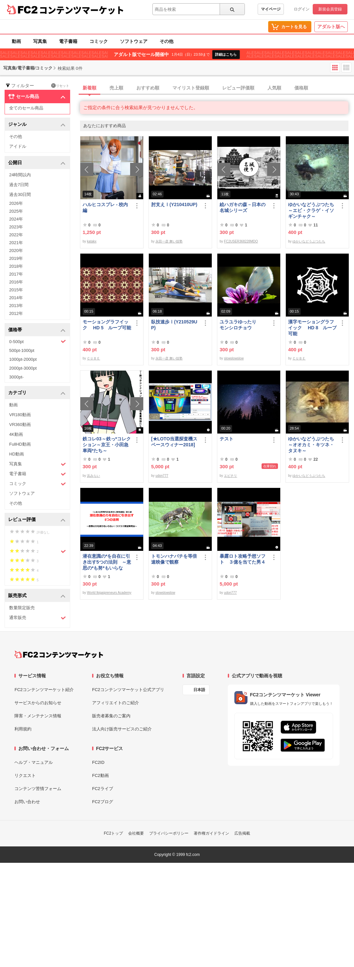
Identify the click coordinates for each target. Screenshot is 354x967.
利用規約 (22, 728)
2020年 (16, 250)
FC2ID (98, 762)
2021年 (16, 242)
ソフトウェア (134, 41)
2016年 (16, 282)
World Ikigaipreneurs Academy (109, 592)
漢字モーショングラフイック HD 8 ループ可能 (312, 327)
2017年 (16, 274)
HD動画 (16, 454)
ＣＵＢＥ (93, 358)
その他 (166, 41)
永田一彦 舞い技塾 (169, 241)
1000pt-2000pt (23, 359)
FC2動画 (100, 775)
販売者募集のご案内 (111, 715)
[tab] (217, 88)
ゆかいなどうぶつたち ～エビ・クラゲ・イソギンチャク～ (312, 210)
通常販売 (37, 618)
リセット (60, 85)
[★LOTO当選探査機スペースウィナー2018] (174, 441)
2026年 (16, 203)
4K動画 (16, 434)
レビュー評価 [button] (37, 520)
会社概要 (136, 833)
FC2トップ (113, 833)
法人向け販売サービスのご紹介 (122, 728)
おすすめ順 (147, 87)
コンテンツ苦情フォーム (37, 788)
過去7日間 (19, 184)
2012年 (16, 313)
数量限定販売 (22, 607)
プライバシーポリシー (168, 833)
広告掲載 (242, 833)
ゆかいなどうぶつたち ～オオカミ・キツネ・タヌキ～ (312, 444)
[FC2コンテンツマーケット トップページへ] (58, 654)
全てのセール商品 (26, 108)
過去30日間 (20, 194)
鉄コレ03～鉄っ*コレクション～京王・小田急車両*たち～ (107, 444)
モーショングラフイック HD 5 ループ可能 (107, 324)
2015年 (16, 289)
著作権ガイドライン (211, 833)
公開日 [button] (37, 163)
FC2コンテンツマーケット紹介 (44, 689)
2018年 (16, 266)
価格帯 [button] (37, 330)
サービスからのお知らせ (37, 702)
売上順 (116, 87)
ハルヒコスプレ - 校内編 (105, 207)
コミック (98, 41)
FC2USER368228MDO (241, 241)
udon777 (161, 475)
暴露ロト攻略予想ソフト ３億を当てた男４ (243, 559)
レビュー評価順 (238, 87)
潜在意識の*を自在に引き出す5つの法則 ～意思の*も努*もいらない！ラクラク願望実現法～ (107, 562)
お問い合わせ (27, 801)
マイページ (271, 9)
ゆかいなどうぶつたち (308, 241)
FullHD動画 (20, 444)
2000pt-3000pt (23, 368)
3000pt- (16, 377)
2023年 (16, 226)
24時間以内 (20, 174)
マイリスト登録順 (190, 87)
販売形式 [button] (37, 596)
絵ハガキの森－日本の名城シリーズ (243, 207)
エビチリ (230, 475)
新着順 (89, 87)
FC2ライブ (102, 788)
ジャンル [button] (37, 125)
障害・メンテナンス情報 (37, 715)
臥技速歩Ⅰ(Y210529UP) (174, 324)
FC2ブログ (102, 801)
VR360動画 (20, 424)
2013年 (16, 305)
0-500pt (37, 341)
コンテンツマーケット (81, 10)
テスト (226, 438)
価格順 (301, 87)
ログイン (301, 9)
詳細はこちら (226, 54)
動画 (16, 41)
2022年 (16, 234)
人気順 (274, 87)
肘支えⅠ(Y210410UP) (174, 204)
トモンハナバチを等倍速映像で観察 (174, 559)
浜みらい (93, 475)
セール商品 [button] (37, 96)
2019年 (16, 258)
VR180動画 (20, 414)
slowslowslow (234, 358)
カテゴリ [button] (37, 393)
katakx (91, 241)
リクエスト (25, 775)
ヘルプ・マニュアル (33, 762)
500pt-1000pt (21, 350)
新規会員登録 (330, 9)
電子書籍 (68, 41)
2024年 (16, 219)
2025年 (16, 211)
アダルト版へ (331, 26)
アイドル (17, 146)
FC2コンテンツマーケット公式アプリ (128, 689)
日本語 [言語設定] (199, 689)
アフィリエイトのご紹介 (115, 702)
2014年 (16, 297)
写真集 (40, 41)
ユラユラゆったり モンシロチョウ (243, 324)
